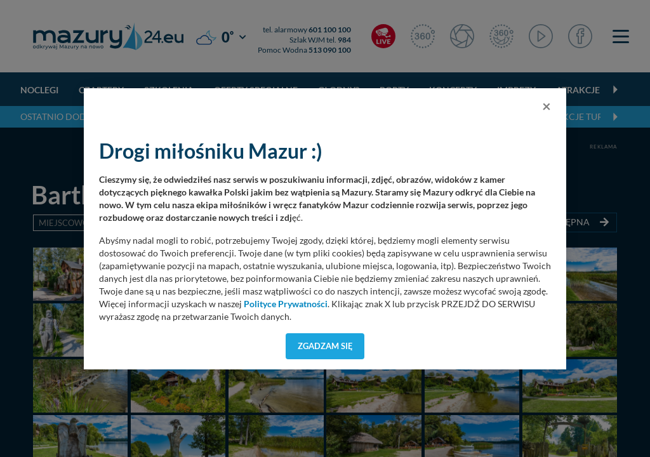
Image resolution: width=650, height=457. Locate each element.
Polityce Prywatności (286, 304)
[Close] (546, 106)
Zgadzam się (325, 346)
